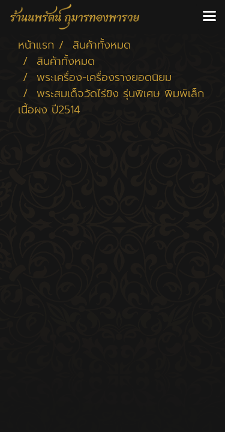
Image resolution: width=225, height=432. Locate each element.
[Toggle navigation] (209, 17)
